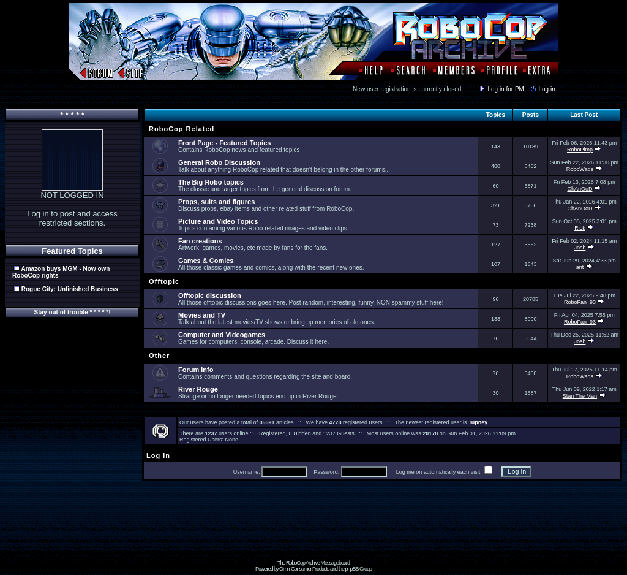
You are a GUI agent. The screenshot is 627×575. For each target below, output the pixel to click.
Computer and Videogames (221, 334)
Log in (542, 89)
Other (158, 355)
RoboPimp (580, 150)
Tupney (477, 422)
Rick (579, 228)
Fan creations (200, 241)
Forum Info (195, 369)
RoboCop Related (180, 128)
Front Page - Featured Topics (224, 143)
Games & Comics (205, 260)
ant (580, 267)
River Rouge (198, 389)
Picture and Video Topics (218, 221)
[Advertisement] (313, 532)
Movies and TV (201, 315)
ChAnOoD (579, 189)
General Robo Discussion (219, 162)
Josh (579, 248)
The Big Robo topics (211, 182)
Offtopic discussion (209, 295)
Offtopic (162, 281)
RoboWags (579, 169)
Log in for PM (501, 89)
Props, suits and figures (216, 201)
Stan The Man (580, 396)
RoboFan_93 (580, 302)
